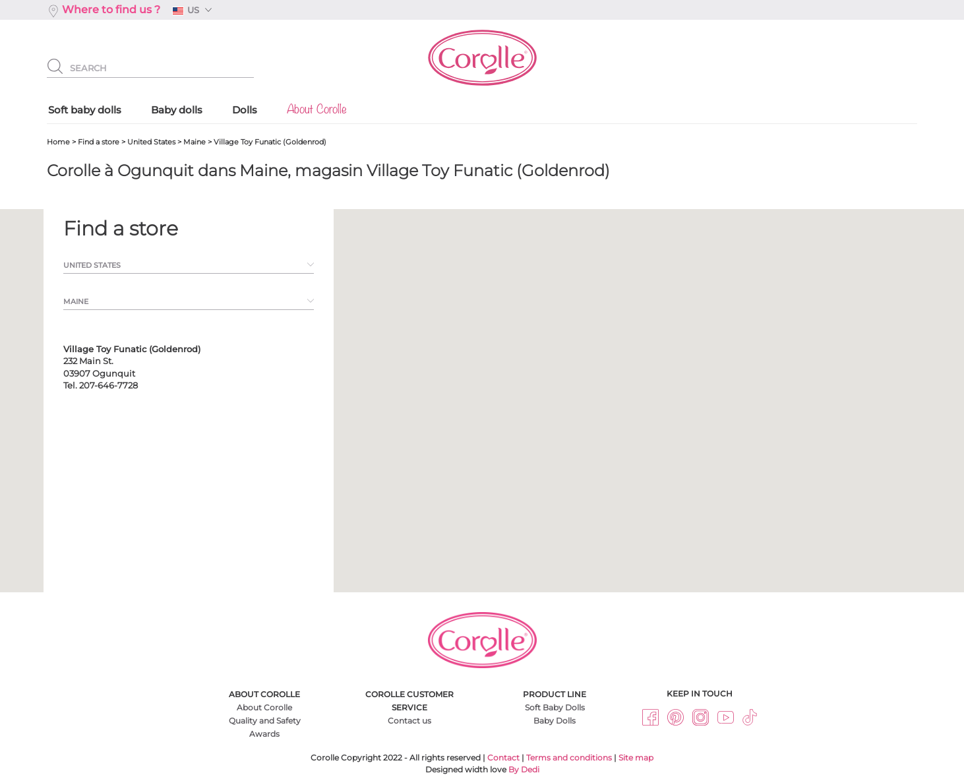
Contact (503, 757)
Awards (264, 734)
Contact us (409, 721)
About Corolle (264, 707)
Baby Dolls (554, 721)
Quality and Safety (265, 721)
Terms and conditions (569, 757)
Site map (635, 757)
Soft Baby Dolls (555, 707)
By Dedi (523, 769)
